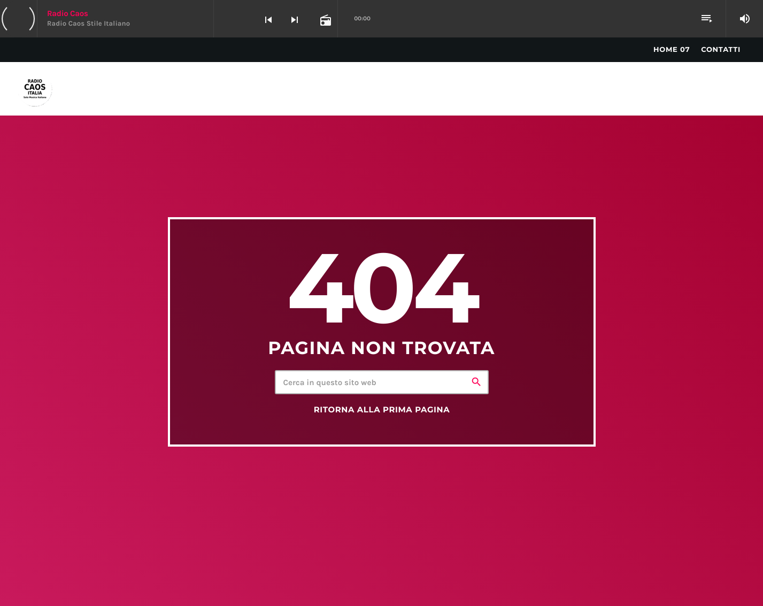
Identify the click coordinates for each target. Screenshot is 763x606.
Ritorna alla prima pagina (382, 410)
